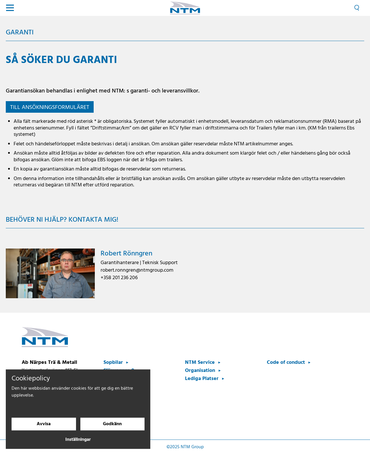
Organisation (200, 370)
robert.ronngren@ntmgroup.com (137, 270)
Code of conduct (286, 362)
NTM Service (200, 362)
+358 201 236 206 (119, 278)
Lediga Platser (202, 379)
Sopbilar (113, 362)
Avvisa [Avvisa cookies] (44, 430)
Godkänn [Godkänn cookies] (112, 430)
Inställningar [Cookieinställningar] (78, 445)
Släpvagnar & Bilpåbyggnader (122, 374)
